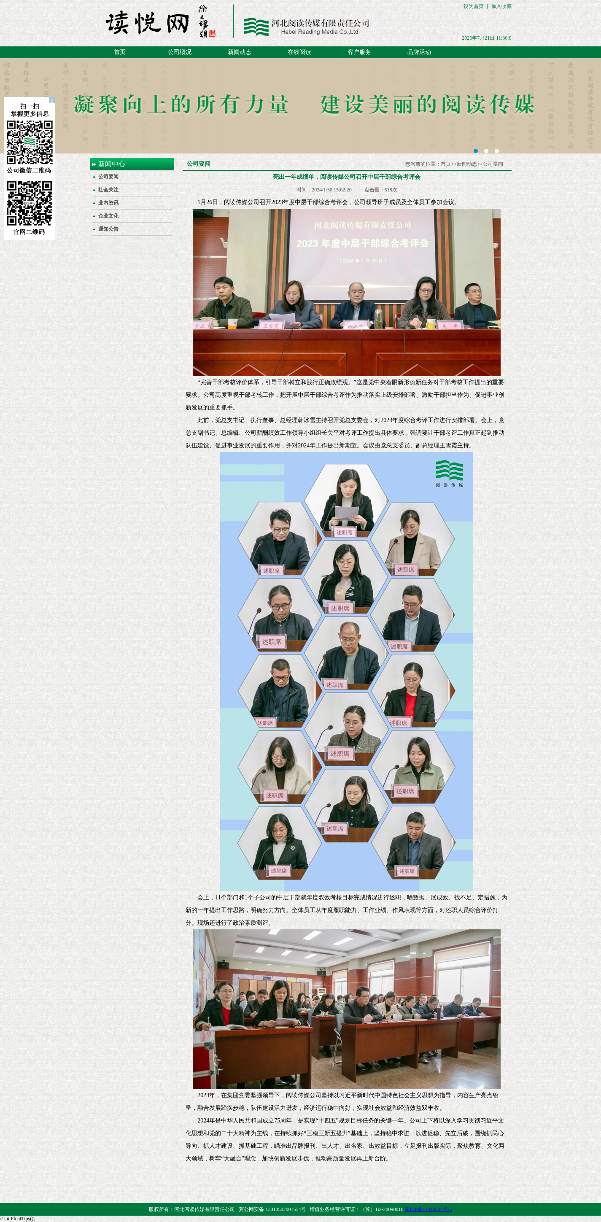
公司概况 (179, 52)
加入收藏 (501, 6)
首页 (120, 52)
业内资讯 (108, 203)
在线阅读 (299, 52)
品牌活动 (419, 52)
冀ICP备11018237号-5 (428, 1209)
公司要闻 (108, 177)
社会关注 (108, 190)
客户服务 (359, 52)
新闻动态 (239, 52)
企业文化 (108, 216)
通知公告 (108, 229)
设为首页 (474, 6)
